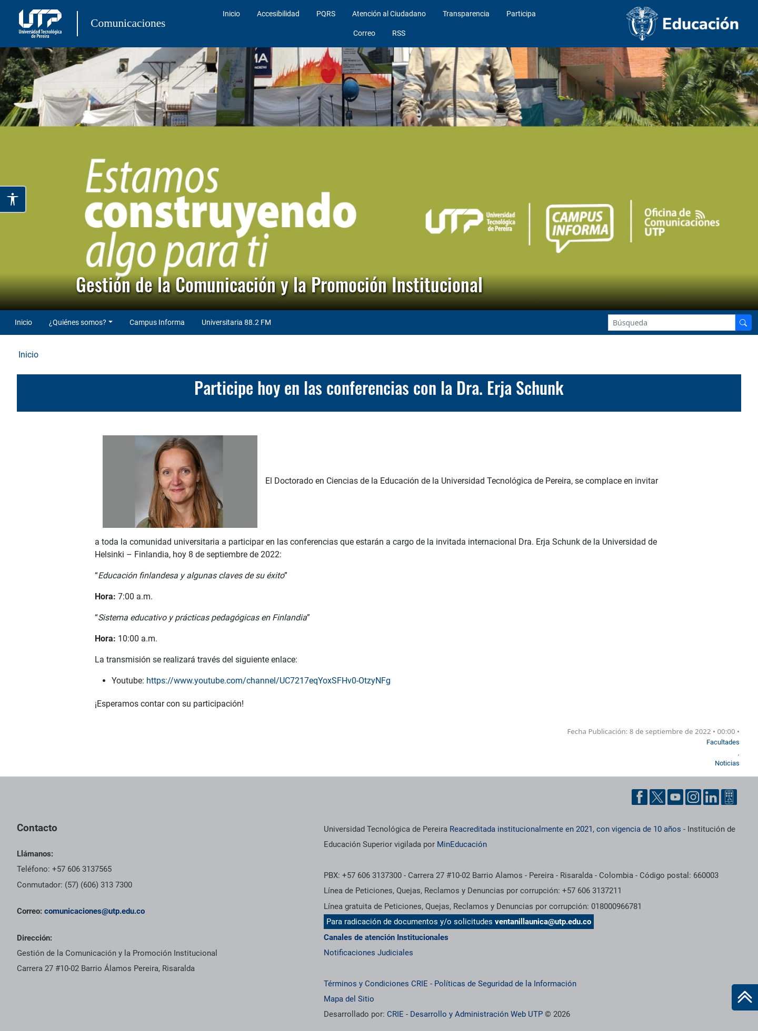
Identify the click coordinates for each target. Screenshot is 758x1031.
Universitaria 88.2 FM (236, 322)
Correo (364, 33)
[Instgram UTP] (693, 797)
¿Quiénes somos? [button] (77, 322)
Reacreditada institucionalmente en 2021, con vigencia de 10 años (565, 829)
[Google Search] (671, 322)
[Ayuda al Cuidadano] (729, 797)
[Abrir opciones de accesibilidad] (13, 199)
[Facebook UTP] (639, 797)
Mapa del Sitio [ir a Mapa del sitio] (349, 999)
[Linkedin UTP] (711, 797)
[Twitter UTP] (657, 797)
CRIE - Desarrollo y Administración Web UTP (465, 1014)
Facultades (723, 742)
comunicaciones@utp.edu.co (94, 911)
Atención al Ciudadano (389, 13)
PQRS (325, 13)
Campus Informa (157, 322)
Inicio (231, 13)
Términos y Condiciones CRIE (376, 983)
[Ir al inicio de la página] (745, 997)
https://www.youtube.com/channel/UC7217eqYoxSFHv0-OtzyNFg (268, 681)
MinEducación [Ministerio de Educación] (462, 844)
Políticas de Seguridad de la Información (505, 983)
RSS (398, 33)
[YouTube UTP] (675, 797)
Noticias (727, 763)
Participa (521, 13)
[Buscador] (743, 322)
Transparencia (466, 13)
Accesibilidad (278, 13)
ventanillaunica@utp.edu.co (543, 921)
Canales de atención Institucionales (386, 937)
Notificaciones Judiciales (368, 952)
